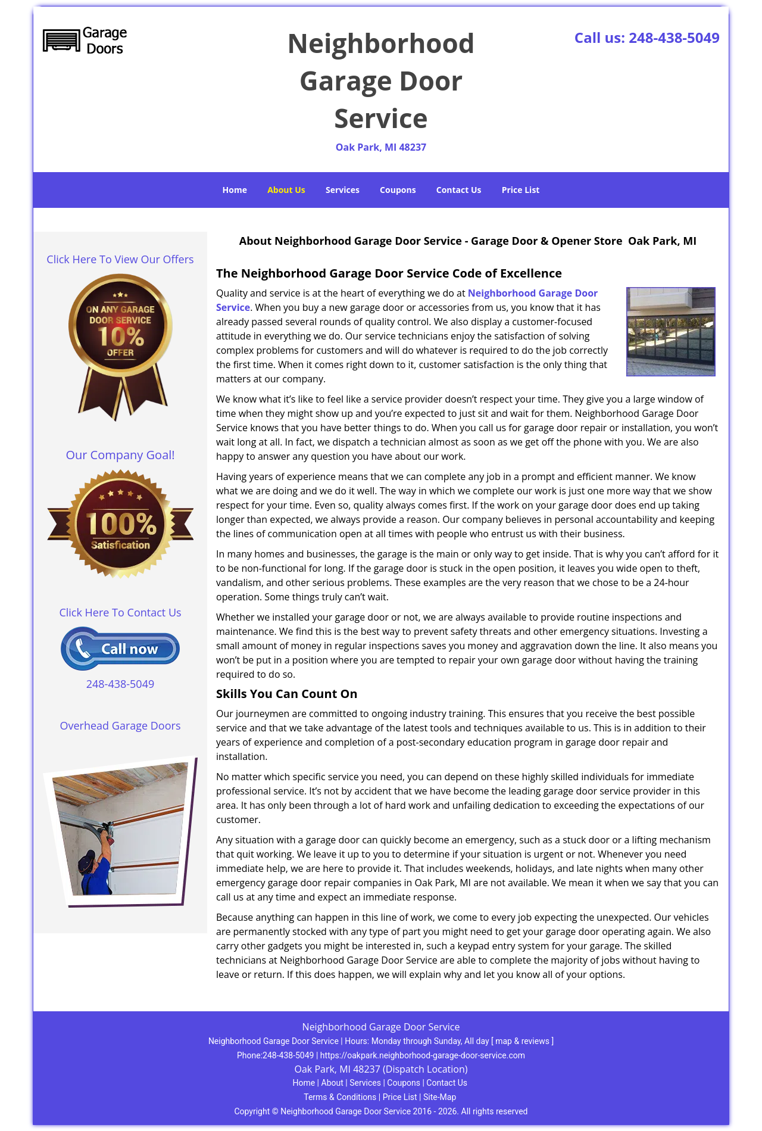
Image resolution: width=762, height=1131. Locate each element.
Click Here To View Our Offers (119, 259)
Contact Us (459, 189)
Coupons (398, 189)
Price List (521, 189)
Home (235, 189)
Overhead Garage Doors (120, 725)
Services (343, 189)
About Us (286, 189)
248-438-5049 (674, 37)
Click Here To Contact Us (120, 612)
